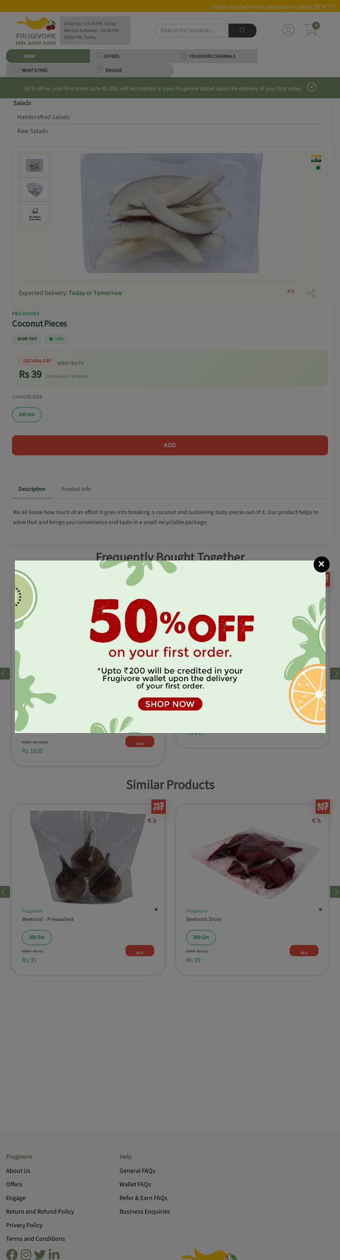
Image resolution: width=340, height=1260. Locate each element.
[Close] (322, 564)
